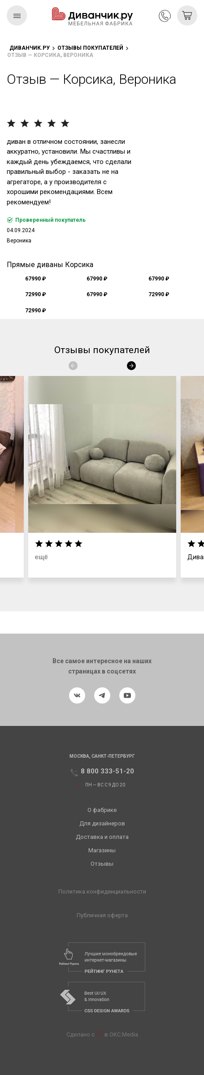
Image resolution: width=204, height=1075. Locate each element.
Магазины (102, 850)
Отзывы (102, 863)
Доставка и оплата (102, 836)
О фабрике (102, 810)
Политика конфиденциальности (102, 891)
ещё (41, 557)
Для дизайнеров (102, 823)
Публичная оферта (102, 915)
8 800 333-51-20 (165, 16)
